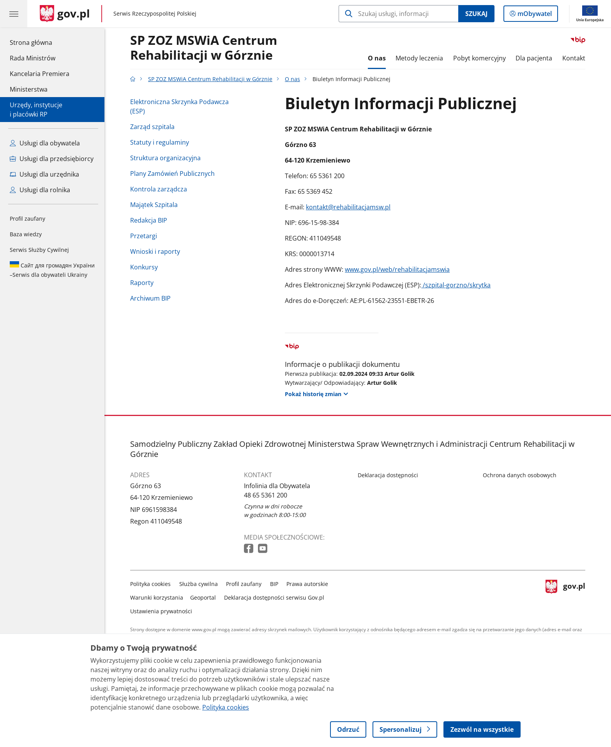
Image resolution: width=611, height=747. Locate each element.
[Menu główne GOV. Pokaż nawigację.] (13, 13)
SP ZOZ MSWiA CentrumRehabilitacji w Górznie (203, 48)
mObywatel (534, 15)
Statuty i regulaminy (159, 142)
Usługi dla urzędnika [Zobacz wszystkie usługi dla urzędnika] (44, 174)
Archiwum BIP (150, 298)
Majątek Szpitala (154, 204)
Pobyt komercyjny (479, 58)
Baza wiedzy (26, 234)
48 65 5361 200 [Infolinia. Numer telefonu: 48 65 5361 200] (265, 495)
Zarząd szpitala (152, 126)
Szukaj (476, 13)
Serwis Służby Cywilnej (39, 249)
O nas (377, 58)
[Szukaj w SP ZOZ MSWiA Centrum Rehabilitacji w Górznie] (398, 13)
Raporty (142, 282)
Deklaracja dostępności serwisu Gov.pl (274, 597)
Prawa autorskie (307, 584)
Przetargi (143, 236)
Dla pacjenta (534, 58)
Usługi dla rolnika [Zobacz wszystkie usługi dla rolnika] (40, 190)
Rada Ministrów (32, 58)
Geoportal (203, 597)
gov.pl (565, 596)
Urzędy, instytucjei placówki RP (36, 110)
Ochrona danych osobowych (519, 475)
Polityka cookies (150, 584)
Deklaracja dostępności (388, 475)
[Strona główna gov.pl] (65, 13)
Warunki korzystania (156, 597)
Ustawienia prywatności (161, 611)
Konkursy (144, 267)
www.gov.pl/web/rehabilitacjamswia (397, 269)
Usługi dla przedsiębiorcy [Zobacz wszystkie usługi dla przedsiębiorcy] (52, 158)
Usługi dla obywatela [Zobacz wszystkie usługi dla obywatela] (45, 143)
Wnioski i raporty (155, 251)
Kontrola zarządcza (158, 189)
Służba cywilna (198, 584)
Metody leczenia (419, 58)
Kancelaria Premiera (39, 73)
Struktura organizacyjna (165, 158)
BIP (274, 584)
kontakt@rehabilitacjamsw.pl (348, 207)
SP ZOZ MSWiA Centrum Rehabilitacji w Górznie (210, 79)
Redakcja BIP (148, 220)
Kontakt (573, 58)
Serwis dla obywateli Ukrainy (52, 269)
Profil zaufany (27, 218)
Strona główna (39, 42)
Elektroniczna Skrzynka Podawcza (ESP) (179, 106)
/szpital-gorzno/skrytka (456, 285)
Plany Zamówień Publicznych (172, 173)
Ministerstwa (29, 89)
